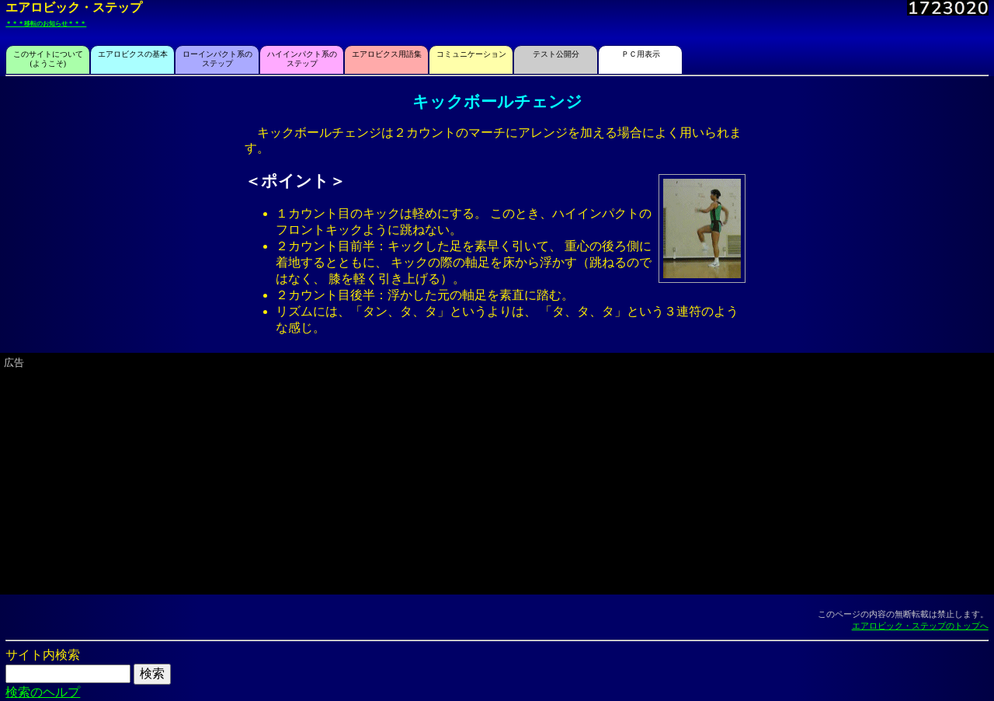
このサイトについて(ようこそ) (48, 59)
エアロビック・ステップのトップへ (920, 625)
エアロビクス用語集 (387, 54)
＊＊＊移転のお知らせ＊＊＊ (45, 23)
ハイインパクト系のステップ (302, 59)
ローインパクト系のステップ (217, 59)
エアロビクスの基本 (133, 54)
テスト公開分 (556, 54)
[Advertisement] (470, 480)
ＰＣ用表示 (640, 54)
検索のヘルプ (42, 692)
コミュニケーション (471, 54)
